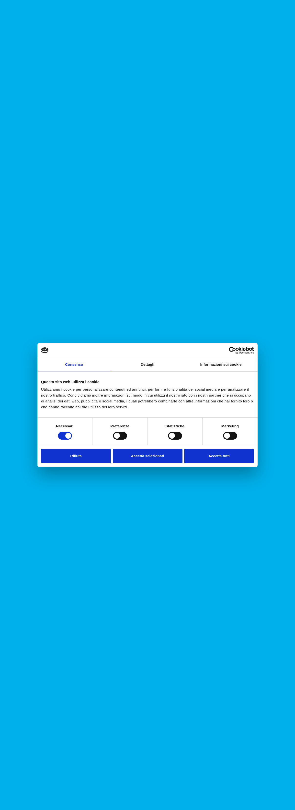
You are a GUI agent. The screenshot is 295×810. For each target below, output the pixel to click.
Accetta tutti (219, 456)
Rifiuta (76, 456)
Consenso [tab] (74, 364)
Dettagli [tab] (147, 364)
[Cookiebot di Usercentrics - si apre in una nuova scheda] (232, 350)
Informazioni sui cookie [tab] (221, 364)
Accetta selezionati (147, 456)
